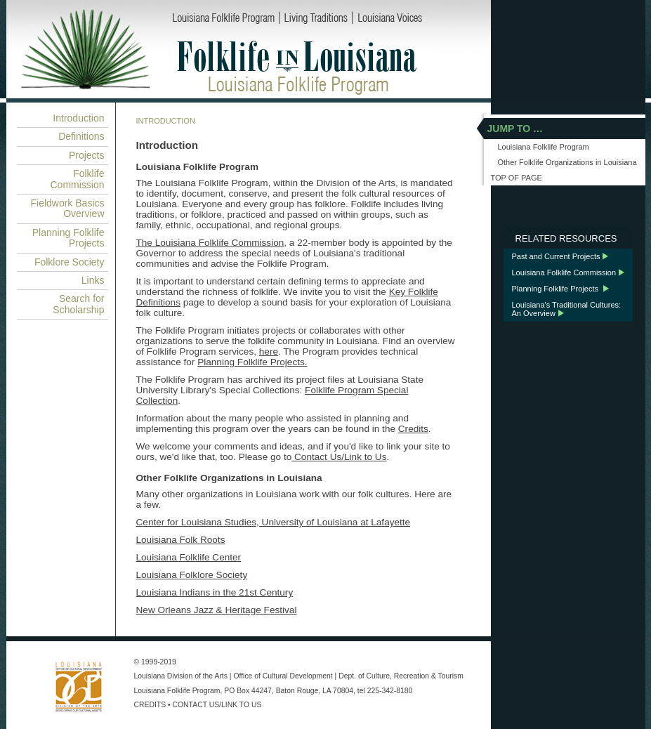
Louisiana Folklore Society (192, 575)
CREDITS (150, 705)
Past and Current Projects (556, 256)
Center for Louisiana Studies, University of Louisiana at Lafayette (273, 522)
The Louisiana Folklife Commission (210, 242)
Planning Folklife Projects (68, 238)
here (268, 351)
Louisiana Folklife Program (177, 691)
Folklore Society (69, 262)
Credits (413, 428)
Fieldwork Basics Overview (67, 208)
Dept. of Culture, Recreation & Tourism (400, 676)
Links (93, 280)
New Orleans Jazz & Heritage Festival (216, 610)
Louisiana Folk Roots (180, 539)
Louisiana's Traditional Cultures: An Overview (567, 309)
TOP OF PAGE (516, 177)
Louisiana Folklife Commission (564, 272)
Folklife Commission (77, 179)
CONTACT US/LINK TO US (217, 705)
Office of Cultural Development (282, 676)
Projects (87, 155)
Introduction (78, 118)
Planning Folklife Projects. (252, 362)
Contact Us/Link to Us (338, 457)
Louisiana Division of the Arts (181, 676)
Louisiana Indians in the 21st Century (215, 592)
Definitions (81, 136)
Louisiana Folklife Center (189, 557)
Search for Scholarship (78, 304)
